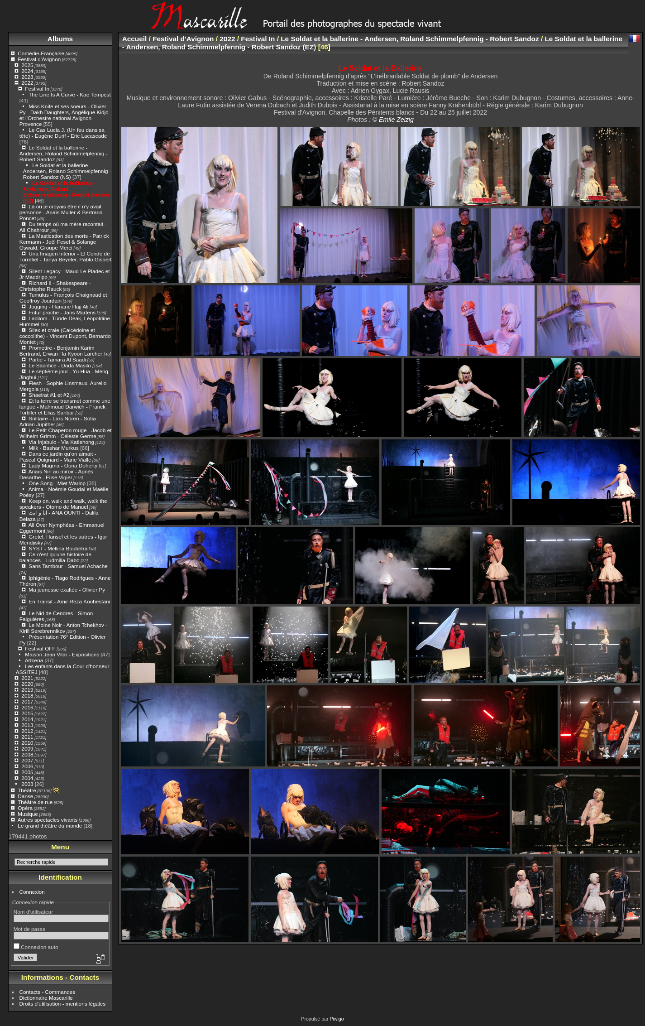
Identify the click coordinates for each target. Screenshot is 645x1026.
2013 (27, 725)
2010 (27, 743)
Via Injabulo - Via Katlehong (61, 442)
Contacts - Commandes (47, 992)
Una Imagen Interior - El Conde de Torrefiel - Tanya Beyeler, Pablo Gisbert (65, 256)
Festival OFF (40, 648)
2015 (27, 713)
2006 (27, 766)
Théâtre (27, 790)
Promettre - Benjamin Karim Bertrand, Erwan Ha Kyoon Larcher (61, 350)
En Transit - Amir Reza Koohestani (69, 601)
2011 (27, 737)
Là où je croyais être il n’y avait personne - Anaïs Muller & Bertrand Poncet (61, 212)
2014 (27, 719)
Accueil (134, 39)
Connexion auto (36, 947)
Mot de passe (30, 929)
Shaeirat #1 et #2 (49, 395)
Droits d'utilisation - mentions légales (62, 1004)
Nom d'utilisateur (33, 912)
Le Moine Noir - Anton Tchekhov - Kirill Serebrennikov (63, 628)
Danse (25, 796)
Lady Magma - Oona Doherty (64, 465)
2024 (27, 71)
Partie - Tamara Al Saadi (57, 359)
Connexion (32, 892)
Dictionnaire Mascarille (46, 998)
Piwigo (337, 1018)
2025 (27, 65)
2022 (27, 83)
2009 (27, 748)
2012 (27, 731)
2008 (27, 754)
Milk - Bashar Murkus (54, 448)
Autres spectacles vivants (48, 820)
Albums (60, 39)
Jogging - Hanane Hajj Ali (58, 306)
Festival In (37, 89)
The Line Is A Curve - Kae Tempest (70, 94)
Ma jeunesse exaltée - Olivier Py (67, 589)
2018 (27, 695)
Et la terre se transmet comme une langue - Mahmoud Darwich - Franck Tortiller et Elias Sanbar (64, 406)
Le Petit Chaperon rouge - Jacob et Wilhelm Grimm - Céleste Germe (65, 433)
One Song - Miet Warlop (57, 483)
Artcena (34, 660)
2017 (27, 701)
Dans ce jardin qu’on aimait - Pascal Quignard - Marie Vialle (57, 456)
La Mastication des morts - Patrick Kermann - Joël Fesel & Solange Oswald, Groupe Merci (64, 241)
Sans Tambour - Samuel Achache (68, 566)
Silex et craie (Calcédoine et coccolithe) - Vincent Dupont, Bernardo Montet (65, 336)
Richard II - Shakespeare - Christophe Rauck (55, 286)
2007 (27, 760)
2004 (27, 778)
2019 (27, 690)
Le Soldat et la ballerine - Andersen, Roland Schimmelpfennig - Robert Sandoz (63, 153)
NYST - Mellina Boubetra (58, 548)
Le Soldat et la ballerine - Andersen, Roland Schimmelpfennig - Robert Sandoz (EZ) (66, 191)
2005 (27, 772)
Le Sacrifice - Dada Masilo (60, 365)
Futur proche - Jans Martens (62, 312)
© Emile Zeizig (393, 119)
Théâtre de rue (35, 802)
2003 (27, 784)
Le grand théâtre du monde (50, 826)
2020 (27, 684)
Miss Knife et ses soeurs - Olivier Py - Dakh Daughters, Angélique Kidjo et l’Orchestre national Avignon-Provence (64, 115)
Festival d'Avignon (39, 59)
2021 (27, 678)
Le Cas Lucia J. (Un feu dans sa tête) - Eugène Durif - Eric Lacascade (63, 133)
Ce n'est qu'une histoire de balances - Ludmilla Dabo (55, 557)
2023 (27, 77)
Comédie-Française (41, 53)
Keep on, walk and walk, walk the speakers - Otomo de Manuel (63, 504)
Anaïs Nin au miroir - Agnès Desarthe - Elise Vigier (56, 474)
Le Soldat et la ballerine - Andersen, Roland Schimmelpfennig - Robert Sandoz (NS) (67, 171)
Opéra (25, 808)
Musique (28, 814)
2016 (27, 707)
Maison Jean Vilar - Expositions (62, 654)
